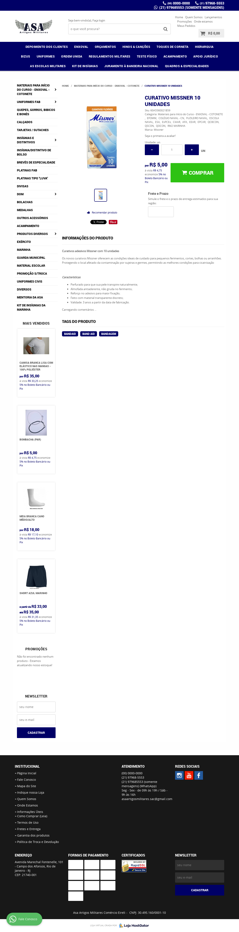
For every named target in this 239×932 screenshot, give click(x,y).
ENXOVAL (81, 47)
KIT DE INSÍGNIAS (85, 66)
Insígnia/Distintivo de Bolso (34, 152)
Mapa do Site (26, 786)
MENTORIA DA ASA (30, 297)
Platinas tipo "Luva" (32, 178)
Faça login (98, 20)
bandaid (70, 334)
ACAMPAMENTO (175, 56)
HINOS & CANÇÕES (136, 47)
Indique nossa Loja (30, 792)
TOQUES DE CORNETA (173, 47)
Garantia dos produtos (33, 835)
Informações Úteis (30, 812)
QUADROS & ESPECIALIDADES (187, 66)
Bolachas (25, 202)
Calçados (24, 122)
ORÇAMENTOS (105, 47)
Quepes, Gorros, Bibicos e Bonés (36, 112)
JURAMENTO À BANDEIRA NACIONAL (131, 66)
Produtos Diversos (32, 234)
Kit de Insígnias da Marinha (31, 307)
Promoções (184, 21)
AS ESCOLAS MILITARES (48, 66)
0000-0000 (178, 3)
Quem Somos (194, 17)
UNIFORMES (46, 56)
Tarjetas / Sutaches (33, 130)
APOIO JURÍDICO (205, 56)
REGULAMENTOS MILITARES (109, 56)
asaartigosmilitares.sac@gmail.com (147, 799)
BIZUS (25, 56)
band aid (88, 334)
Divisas (22, 186)
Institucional (27, 766)
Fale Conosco (26, 780)
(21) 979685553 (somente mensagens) (191, 7)
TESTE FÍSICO (147, 56)
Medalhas (25, 210)
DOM (20, 194)
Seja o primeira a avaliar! (160, 136)
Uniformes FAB (28, 102)
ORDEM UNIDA (71, 56)
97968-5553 (212, 3)
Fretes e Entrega (29, 829)
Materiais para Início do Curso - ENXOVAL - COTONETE (33, 89)
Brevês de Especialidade (36, 162)
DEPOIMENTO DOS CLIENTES (47, 47)
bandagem (108, 334)
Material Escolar (31, 265)
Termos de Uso (27, 822)
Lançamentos (213, 17)
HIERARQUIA (204, 47)
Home (179, 17)
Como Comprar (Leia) (32, 816)
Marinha (23, 250)
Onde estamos (203, 21)
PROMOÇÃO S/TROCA (32, 273)
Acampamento (28, 226)
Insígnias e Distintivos (26, 140)
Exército (24, 242)
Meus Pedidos (186, 26)
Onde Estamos (27, 805)
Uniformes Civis (29, 281)
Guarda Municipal (31, 258)
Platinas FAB (27, 170)
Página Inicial (26, 773)
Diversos (24, 289)
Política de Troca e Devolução (38, 842)
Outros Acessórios (32, 218)
